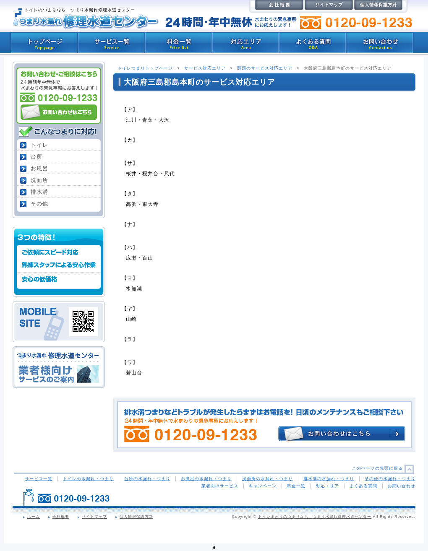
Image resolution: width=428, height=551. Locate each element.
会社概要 (60, 517)
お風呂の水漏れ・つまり (206, 478)
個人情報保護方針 (136, 517)
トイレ (39, 145)
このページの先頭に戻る (377, 468)
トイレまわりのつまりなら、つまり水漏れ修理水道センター (314, 517)
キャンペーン (263, 485)
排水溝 (39, 192)
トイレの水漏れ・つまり (88, 478)
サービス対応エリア (205, 68)
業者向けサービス (219, 485)
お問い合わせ (401, 485)
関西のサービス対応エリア (264, 68)
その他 (39, 203)
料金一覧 (296, 485)
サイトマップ (94, 517)
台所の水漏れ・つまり (147, 478)
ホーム (33, 517)
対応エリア (327, 485)
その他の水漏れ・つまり (390, 478)
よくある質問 (363, 485)
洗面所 (39, 180)
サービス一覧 (38, 478)
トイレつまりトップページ (145, 68)
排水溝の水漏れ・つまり (328, 478)
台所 (36, 156)
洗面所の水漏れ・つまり (267, 478)
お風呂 (39, 168)
